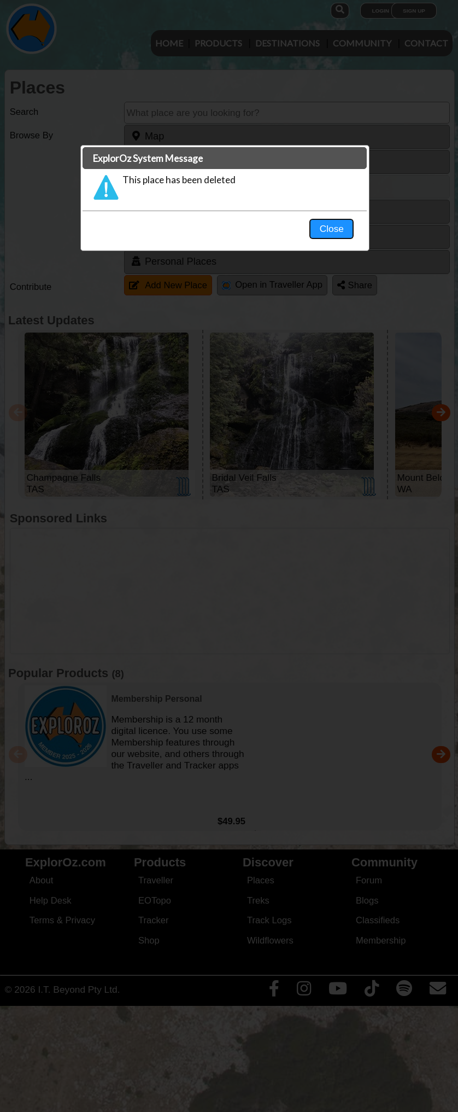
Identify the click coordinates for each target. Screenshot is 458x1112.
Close (332, 228)
